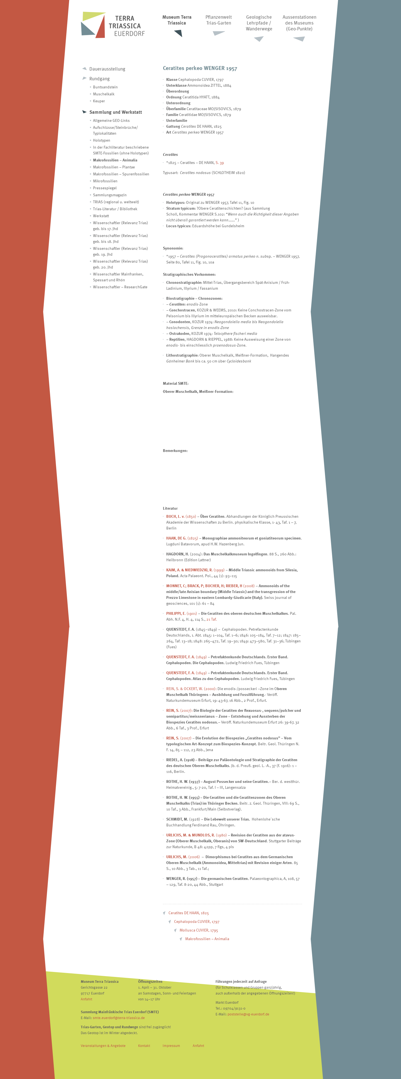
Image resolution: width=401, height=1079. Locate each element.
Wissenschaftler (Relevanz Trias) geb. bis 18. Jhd (120, 238)
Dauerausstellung (107, 68)
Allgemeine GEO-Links (111, 120)
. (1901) (181, 613)
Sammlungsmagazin (110, 195)
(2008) (210, 586)
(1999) (195, 570)
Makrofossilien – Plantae (114, 167)
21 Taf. (211, 619)
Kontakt (144, 1045)
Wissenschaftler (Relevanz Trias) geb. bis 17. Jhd (120, 225)
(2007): (179, 710)
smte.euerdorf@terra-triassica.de (119, 1017)
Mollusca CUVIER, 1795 (199, 930)
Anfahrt (86, 999)
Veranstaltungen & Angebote (103, 1045)
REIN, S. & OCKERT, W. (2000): (191, 688)
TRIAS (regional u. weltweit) (116, 202)
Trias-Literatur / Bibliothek (115, 209)
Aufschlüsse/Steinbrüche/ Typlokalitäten (115, 130)
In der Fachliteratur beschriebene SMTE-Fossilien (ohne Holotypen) (121, 150)
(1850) (181, 516)
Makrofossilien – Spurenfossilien (121, 174)
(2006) (194, 857)
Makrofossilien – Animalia (115, 160)
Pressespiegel (105, 188)
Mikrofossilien (105, 181)
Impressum (171, 1045)
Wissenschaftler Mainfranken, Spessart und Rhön (118, 277)
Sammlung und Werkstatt (115, 111)
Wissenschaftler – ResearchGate (120, 287)
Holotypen (101, 140)
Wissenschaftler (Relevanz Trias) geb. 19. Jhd (120, 251)
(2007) (179, 738)
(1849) (186, 657)
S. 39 (220, 162)
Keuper (99, 101)
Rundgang (99, 78)
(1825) (182, 538)
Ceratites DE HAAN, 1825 (188, 913)
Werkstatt (101, 216)
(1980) (196, 835)
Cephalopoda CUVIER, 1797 (196, 921)
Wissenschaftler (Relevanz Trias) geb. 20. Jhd (120, 264)
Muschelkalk (103, 94)
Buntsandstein (105, 87)
